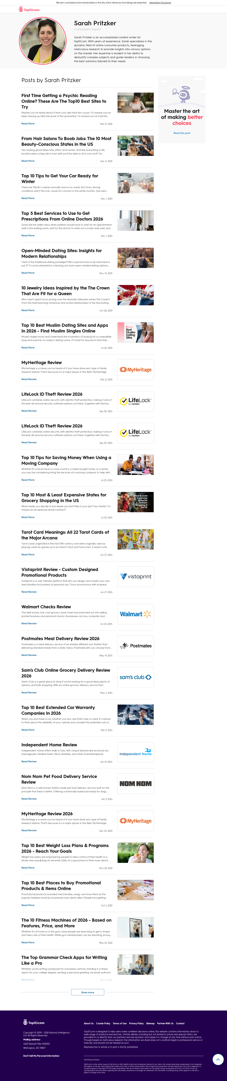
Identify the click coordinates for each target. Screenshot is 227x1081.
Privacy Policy (136, 1023)
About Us (89, 1023)
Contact (180, 1023)
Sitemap (150, 1023)
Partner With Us (165, 1023)
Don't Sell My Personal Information (41, 1055)
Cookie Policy (103, 1023)
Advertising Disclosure (160, 2)
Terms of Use (120, 1023)
